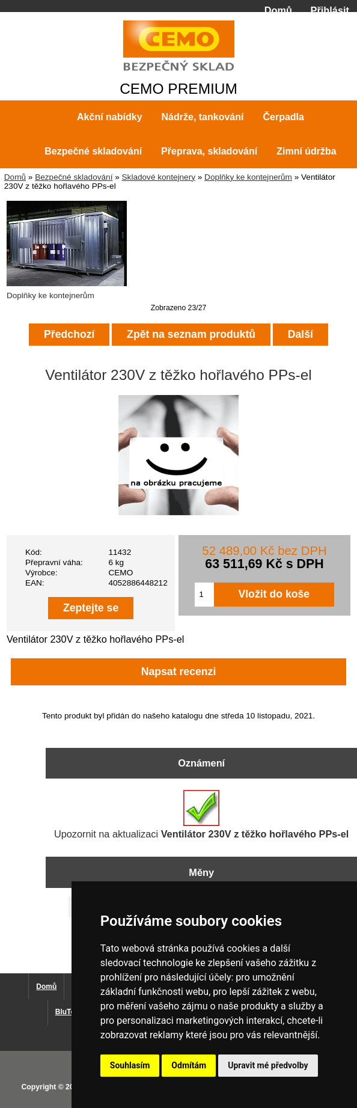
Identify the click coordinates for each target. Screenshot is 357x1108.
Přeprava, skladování (209, 151)
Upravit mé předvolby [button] (268, 1065)
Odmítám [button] (188, 1065)
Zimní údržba (306, 151)
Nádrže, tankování (203, 117)
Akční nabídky (109, 117)
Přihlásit (330, 10)
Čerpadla (283, 117)
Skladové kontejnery (158, 177)
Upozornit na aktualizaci (201, 814)
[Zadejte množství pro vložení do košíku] (204, 595)
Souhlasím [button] (130, 1065)
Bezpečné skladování (73, 177)
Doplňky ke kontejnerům (248, 177)
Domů (278, 10)
